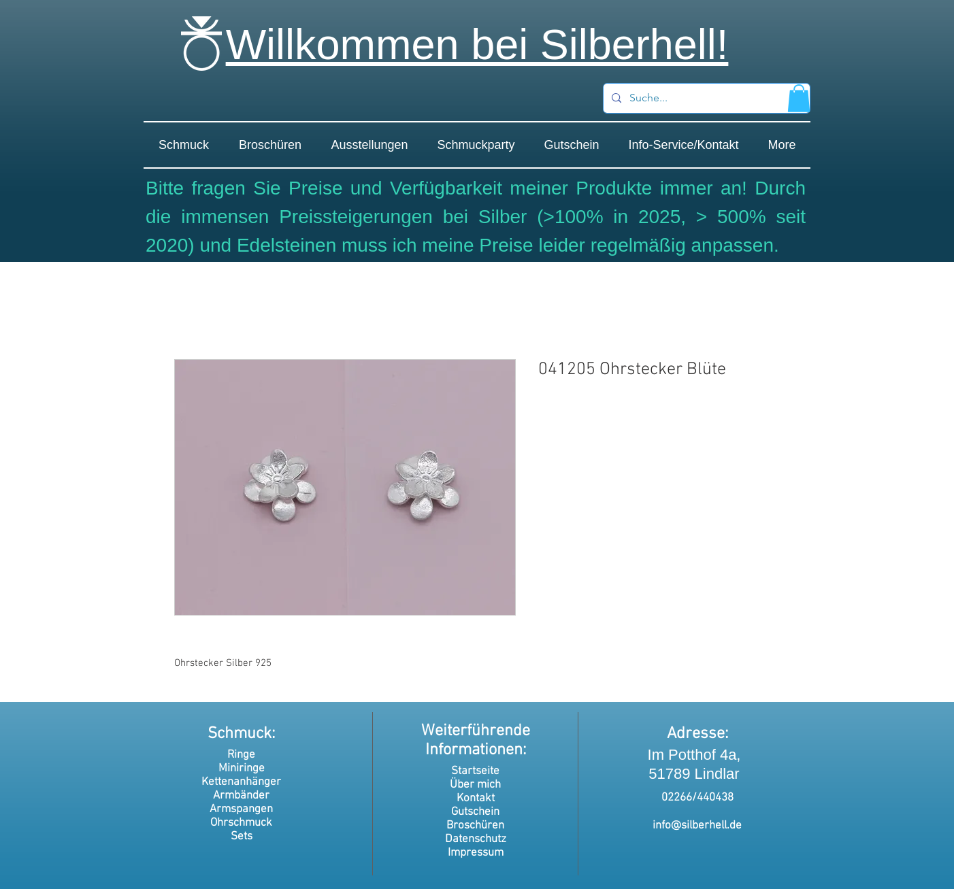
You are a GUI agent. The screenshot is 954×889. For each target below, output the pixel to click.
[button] (798, 98)
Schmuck (240, 733)
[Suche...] (705, 98)
